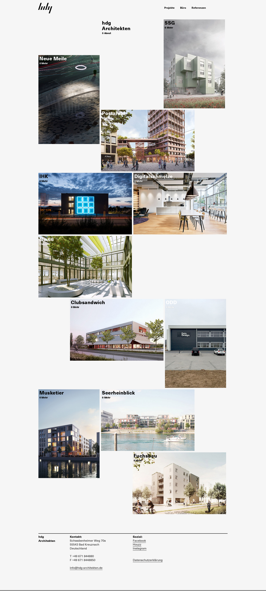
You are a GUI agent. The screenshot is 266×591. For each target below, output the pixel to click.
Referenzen (199, 8)
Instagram (139, 548)
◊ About (106, 33)
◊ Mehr (43, 63)
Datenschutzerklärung (148, 560)
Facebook (139, 540)
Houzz (137, 544)
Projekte (169, 8)
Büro (183, 8)
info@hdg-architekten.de (86, 568)
